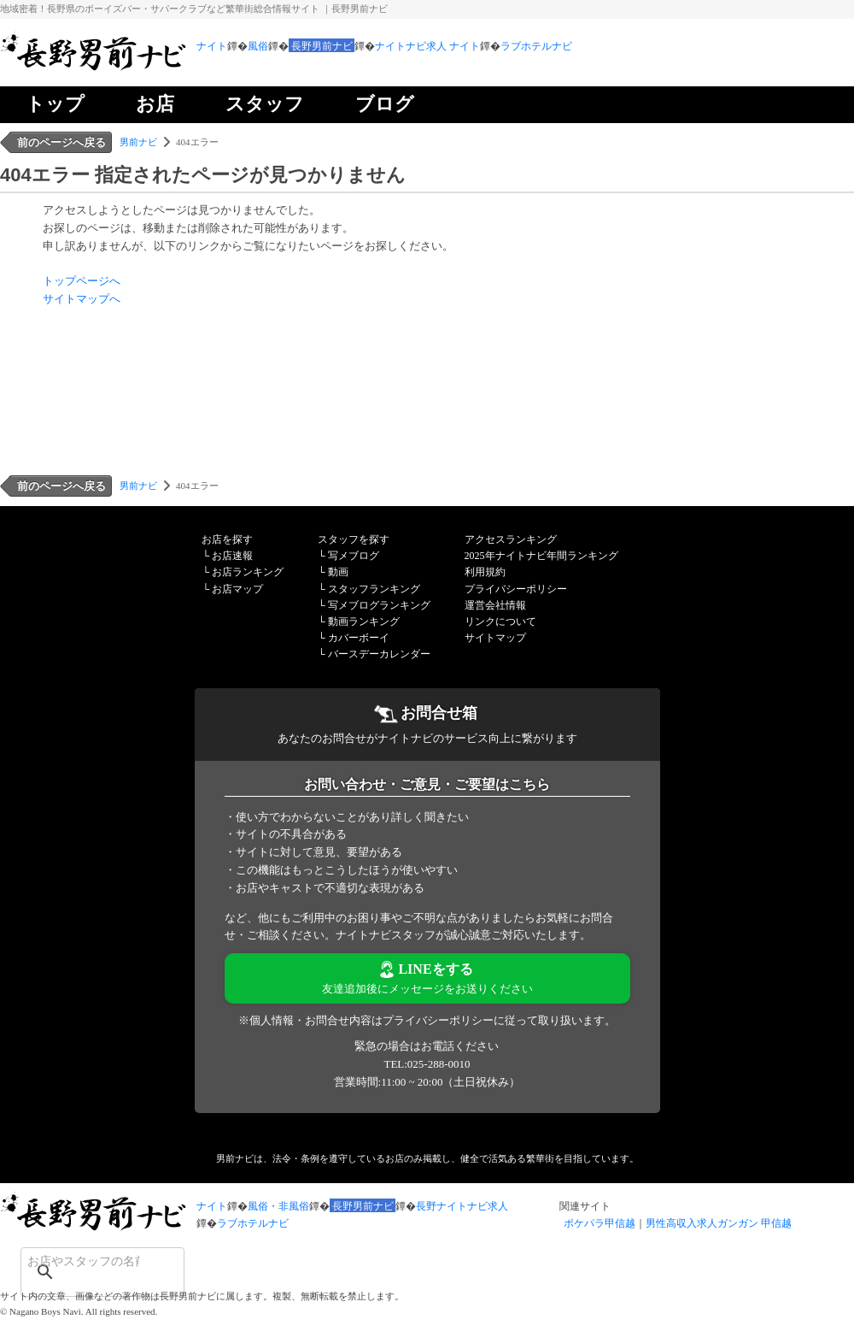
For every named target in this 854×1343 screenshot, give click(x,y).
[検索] (80, 1261)
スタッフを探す (353, 539)
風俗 (258, 46)
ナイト (211, 46)
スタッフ (264, 104)
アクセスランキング (511, 539)
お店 (155, 104)
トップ (55, 104)
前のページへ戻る (61, 142)
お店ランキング (248, 572)
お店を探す (227, 539)
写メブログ (353, 556)
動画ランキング (364, 621)
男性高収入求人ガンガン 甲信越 (719, 1223)
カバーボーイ (358, 638)
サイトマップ (495, 638)
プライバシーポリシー (516, 589)
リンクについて (500, 621)
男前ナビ (138, 142)
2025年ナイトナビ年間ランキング (541, 556)
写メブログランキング (379, 605)
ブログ (384, 104)
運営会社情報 (495, 605)
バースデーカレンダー (379, 654)
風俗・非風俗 (278, 1206)
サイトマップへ (81, 298)
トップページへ (81, 280)
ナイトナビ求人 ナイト (427, 46)
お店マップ (237, 589)
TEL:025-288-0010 (426, 1063)
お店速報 (232, 556)
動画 (338, 572)
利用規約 (485, 572)
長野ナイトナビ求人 (462, 1206)
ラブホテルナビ (536, 46)
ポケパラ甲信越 (599, 1223)
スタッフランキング (374, 589)
